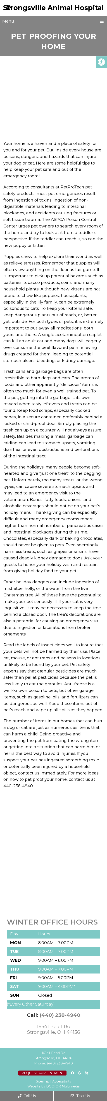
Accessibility (61, 1081)
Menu (8, 21)
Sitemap (42, 1081)
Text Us (80, 1096)
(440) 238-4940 (60, 1015)
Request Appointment (42, 1073)
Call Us (27, 1096)
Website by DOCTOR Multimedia (53, 1086)
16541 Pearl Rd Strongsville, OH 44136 (53, 1029)
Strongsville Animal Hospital (53, 8)
